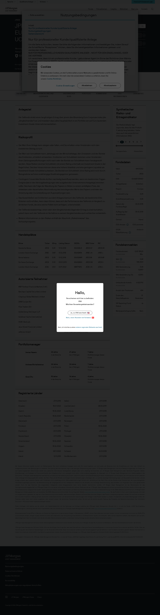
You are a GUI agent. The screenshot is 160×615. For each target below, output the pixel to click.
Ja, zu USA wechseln (80, 313)
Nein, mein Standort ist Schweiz (80, 317)
